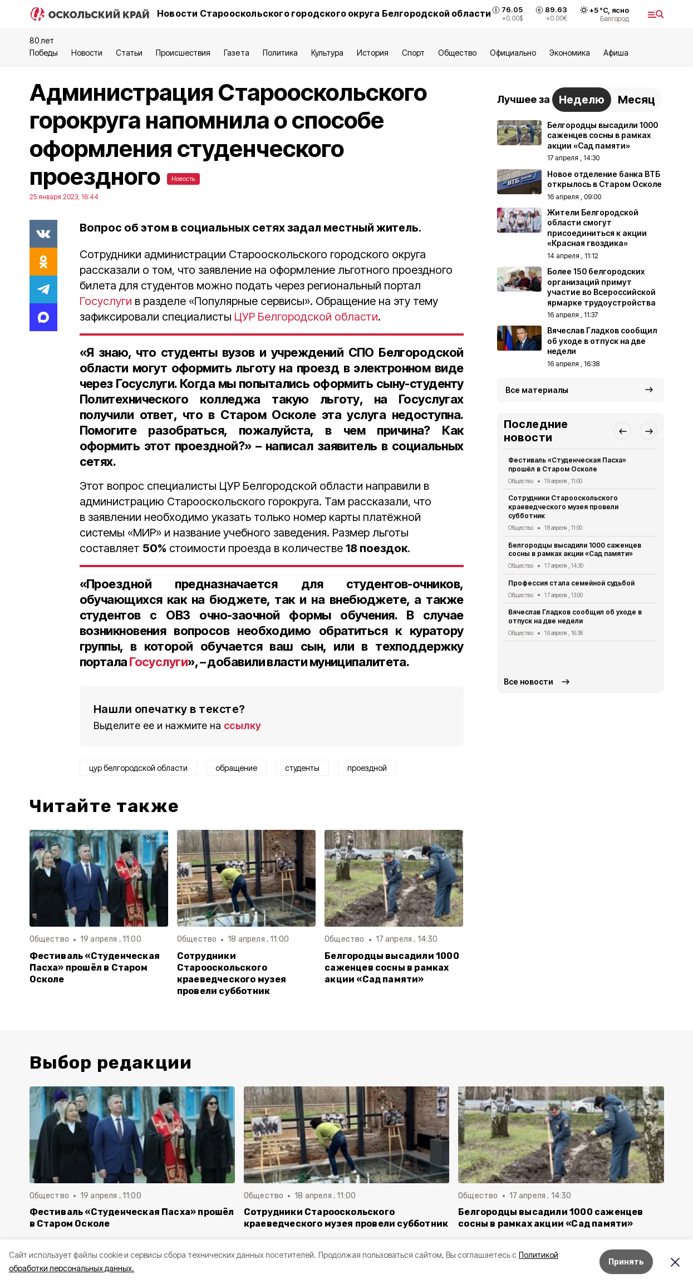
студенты (302, 768)
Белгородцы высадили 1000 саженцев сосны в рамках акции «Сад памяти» (392, 968)
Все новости (528, 681)
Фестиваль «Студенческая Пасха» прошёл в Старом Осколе (95, 968)
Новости (86, 52)
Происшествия (183, 52)
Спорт (413, 52)
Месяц (636, 99)
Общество (457, 52)
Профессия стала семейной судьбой (571, 583)
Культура (327, 52)
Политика (280, 52)
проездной (367, 768)
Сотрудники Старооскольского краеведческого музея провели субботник (232, 973)
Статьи (129, 52)
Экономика (569, 52)
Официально (513, 52)
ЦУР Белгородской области (306, 316)
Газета (236, 52)
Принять (626, 1261)
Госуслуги (106, 301)
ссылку (243, 725)
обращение (236, 768)
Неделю (581, 99)
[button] (622, 431)
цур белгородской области (138, 768)
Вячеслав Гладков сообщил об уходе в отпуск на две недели (575, 616)
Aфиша (615, 52)
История (373, 52)
